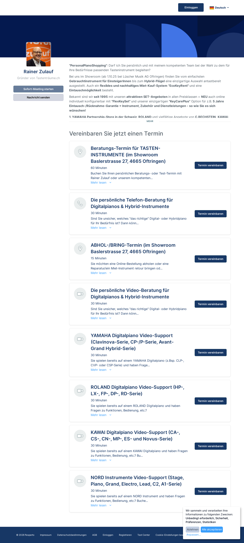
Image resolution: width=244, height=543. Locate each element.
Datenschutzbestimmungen (72, 534)
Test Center (143, 534)
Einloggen (191, 7)
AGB (94, 534)
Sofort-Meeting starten (38, 89)
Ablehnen (192, 529)
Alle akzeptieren (212, 529)
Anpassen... (193, 534)
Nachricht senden (38, 97)
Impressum (45, 534)
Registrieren (125, 534)
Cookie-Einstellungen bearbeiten (173, 534)
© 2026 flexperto (25, 534)
